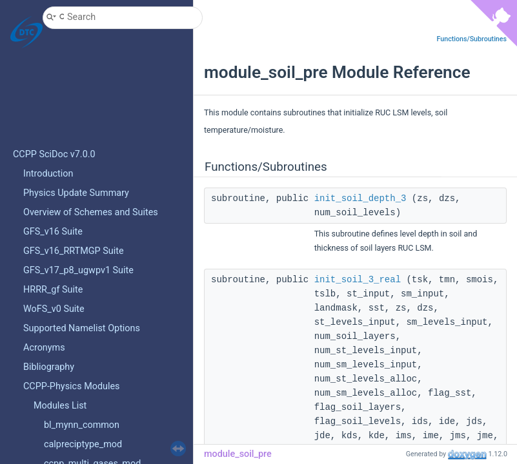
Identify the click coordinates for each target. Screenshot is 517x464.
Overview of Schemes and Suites (90, 212)
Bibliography (48, 367)
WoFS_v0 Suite (54, 309)
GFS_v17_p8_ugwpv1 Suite (78, 270)
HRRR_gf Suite (53, 289)
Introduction (48, 173)
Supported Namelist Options (81, 328)
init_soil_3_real (357, 280)
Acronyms (44, 347)
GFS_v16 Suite (53, 231)
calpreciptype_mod (83, 444)
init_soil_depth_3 (360, 198)
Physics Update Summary (76, 193)
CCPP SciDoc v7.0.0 (54, 154)
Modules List (60, 405)
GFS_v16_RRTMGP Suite (73, 251)
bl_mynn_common (81, 425)
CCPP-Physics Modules (71, 386)
